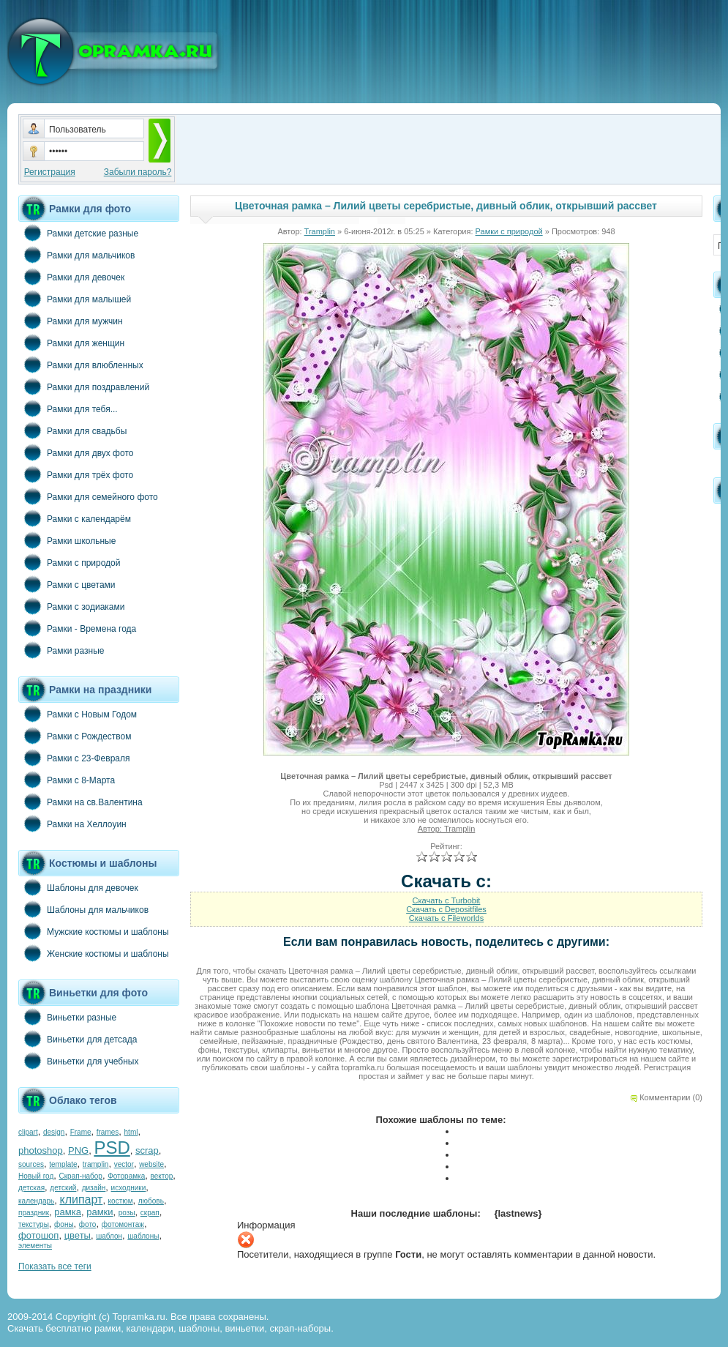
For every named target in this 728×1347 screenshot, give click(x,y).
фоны (64, 1224)
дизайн (94, 1188)
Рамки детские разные (78, 233)
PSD (112, 1147)
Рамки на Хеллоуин (72, 824)
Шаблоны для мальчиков (83, 909)
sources (31, 1164)
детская (31, 1188)
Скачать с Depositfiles (446, 909)
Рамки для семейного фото (88, 496)
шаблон (109, 1236)
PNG (78, 1150)
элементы (35, 1246)
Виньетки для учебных (78, 1061)
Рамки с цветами (67, 584)
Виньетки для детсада (77, 1039)
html (131, 1132)
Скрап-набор (80, 1176)
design (53, 1132)
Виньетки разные (67, 1017)
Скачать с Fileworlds (446, 918)
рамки (99, 1211)
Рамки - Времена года (77, 628)
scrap (147, 1150)
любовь (151, 1201)
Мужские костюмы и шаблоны (93, 931)
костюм (120, 1201)
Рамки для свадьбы (72, 430)
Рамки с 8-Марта (66, 780)
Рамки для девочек (71, 277)
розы (127, 1213)
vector (124, 1164)
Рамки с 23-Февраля (74, 758)
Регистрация (49, 172)
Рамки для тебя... (68, 408)
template (63, 1164)
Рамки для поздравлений (83, 387)
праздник (33, 1213)
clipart (28, 1132)
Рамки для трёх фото (75, 474)
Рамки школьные (67, 540)
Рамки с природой (69, 562)
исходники (128, 1188)
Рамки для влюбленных (80, 365)
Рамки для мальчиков (76, 255)
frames (108, 1132)
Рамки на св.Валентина (80, 802)
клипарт (80, 1199)
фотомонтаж (123, 1224)
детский (63, 1188)
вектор (162, 1176)
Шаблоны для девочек (78, 887)
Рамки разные (61, 650)
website (151, 1164)
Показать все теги (54, 1266)
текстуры (33, 1224)
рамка (67, 1211)
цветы (77, 1235)
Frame (80, 1132)
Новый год (35, 1176)
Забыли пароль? (138, 172)
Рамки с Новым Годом (77, 714)
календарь (36, 1201)
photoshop (40, 1150)
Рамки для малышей (74, 299)
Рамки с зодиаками (71, 606)
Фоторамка (126, 1176)
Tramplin (319, 231)
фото (88, 1224)
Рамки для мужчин (70, 321)
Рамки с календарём (74, 518)
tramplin (96, 1164)
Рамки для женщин (71, 343)
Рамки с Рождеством (75, 736)
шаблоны (143, 1236)
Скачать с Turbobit (447, 900)
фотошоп (38, 1235)
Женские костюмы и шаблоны (93, 953)
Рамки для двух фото (75, 452)
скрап (150, 1213)
